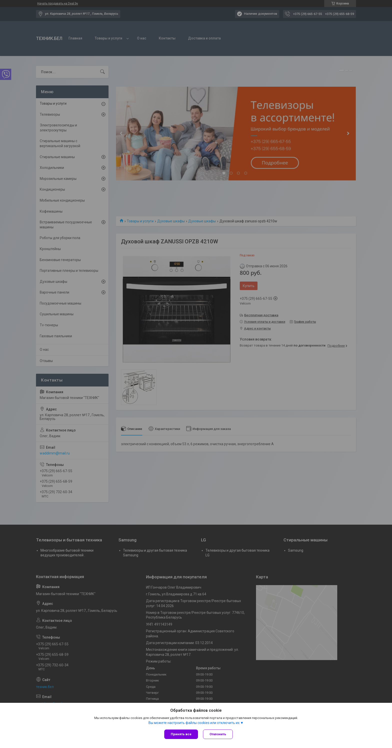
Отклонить (218, 734)
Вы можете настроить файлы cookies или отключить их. (194, 723)
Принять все (181, 734)
